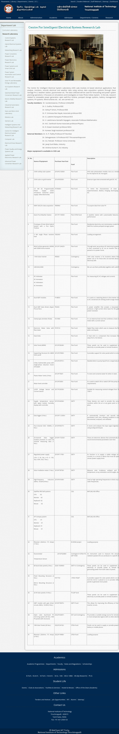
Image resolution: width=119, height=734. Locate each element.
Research (109, 17)
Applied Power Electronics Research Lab (13, 156)
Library (13, 1)
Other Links (59, 693)
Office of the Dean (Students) (86, 688)
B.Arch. (35, 676)
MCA (66, 676)
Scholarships (87, 664)
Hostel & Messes (68, 688)
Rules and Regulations (72, 664)
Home (8, 17)
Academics (59, 657)
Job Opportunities (58, 699)
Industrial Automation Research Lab (12, 106)
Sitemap (105, 1)
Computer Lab (9, 139)
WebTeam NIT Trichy (60, 730)
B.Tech (28, 676)
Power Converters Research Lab (11, 55)
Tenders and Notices (42, 699)
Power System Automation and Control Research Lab (13, 74)
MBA (71, 676)
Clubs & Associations (36, 688)
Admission (68, 17)
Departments (22, 1)
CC (36, 1)
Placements (5, 1)
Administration (36, 17)
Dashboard (114, 1)
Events (31, 1)
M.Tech (43, 676)
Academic (53, 17)
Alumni (73, 699)
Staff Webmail (96, 1)
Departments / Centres (89, 17)
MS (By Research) (80, 676)
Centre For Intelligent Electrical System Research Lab (12, 133)
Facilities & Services (53, 688)
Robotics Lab (9, 117)
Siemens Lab (9, 121)
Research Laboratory (10, 34)
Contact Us (59, 704)
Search (73, 1)
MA (61, 676)
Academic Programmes (35, 664)
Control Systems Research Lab (10, 39)
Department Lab (8, 25)
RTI (68, 699)
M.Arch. (50, 676)
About (20, 17)
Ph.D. (91, 676)
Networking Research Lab (13, 50)
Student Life (59, 681)
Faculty (60, 664)
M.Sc (56, 676)
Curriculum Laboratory (10, 30)
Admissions (59, 669)
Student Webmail (83, 1)
